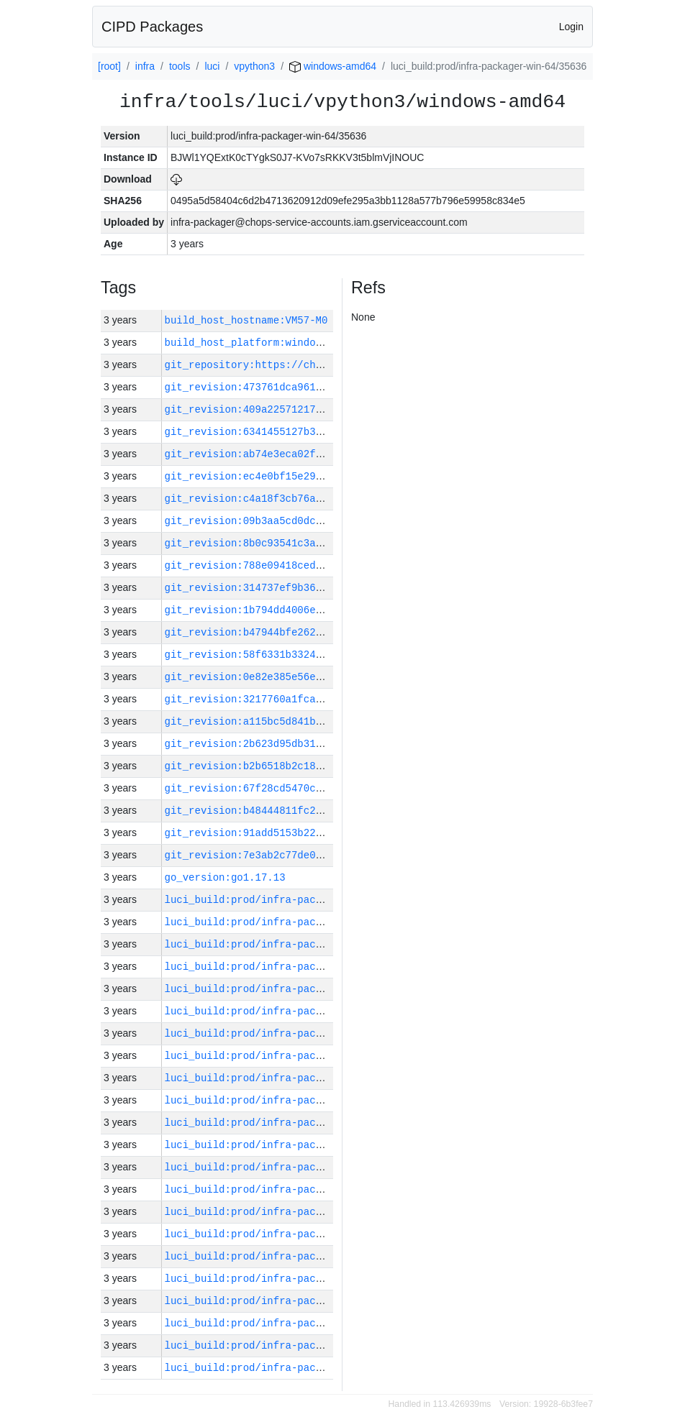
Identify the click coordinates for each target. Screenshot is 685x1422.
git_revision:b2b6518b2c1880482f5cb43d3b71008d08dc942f (325, 766)
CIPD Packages (152, 27)
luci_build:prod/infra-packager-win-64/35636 (295, 1234)
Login (571, 26)
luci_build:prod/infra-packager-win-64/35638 (295, 1189)
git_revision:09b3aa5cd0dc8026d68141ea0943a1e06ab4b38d (325, 521)
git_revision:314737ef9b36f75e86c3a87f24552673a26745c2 (325, 588)
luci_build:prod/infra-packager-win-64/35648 (295, 966)
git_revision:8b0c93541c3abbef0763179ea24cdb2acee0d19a (325, 543)
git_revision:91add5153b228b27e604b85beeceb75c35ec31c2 (325, 833)
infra (145, 66)
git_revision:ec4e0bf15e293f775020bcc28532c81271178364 (325, 476)
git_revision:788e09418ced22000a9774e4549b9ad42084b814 (325, 565)
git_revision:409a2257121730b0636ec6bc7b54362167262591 (325, 409)
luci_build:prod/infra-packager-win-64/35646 (295, 1011)
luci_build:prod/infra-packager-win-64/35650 (295, 922)
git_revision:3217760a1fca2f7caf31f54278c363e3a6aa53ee (325, 699)
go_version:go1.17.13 (225, 877)
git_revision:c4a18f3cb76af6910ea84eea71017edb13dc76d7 (325, 498)
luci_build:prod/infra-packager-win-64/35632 (295, 1323)
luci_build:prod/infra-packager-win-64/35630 (295, 1368)
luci (211, 66)
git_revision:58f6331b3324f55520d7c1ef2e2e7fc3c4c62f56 (325, 654)
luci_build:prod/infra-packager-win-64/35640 (295, 1145)
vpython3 (254, 66)
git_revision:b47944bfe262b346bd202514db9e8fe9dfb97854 (325, 632)
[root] (109, 66)
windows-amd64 (332, 66)
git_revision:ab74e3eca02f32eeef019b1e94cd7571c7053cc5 (325, 454)
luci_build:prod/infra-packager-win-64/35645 (295, 1033)
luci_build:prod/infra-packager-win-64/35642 (295, 1100)
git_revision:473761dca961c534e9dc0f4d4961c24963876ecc (325, 387)
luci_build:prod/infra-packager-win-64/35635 (295, 1256)
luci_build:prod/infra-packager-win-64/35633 (295, 1301)
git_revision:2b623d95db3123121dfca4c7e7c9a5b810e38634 (325, 744)
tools (180, 66)
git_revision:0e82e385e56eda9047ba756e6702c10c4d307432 (325, 677)
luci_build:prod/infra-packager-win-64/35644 (295, 1056)
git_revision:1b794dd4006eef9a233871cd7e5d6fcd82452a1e (325, 610)
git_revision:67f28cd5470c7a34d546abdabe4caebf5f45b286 (325, 788)
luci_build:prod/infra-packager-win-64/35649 (295, 944)
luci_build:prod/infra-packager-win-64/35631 (295, 1345)
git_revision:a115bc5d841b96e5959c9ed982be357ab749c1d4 (325, 721)
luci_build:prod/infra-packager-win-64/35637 (295, 1212)
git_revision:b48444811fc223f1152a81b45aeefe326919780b (325, 810)
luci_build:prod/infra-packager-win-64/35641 (295, 1122)
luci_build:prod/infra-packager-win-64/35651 (295, 900)
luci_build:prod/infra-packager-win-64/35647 (295, 989)
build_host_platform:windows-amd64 (264, 342)
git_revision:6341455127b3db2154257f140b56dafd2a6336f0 (325, 432)
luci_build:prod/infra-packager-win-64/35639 (295, 1167)
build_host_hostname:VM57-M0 (246, 320)
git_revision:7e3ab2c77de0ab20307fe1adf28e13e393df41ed (325, 855)
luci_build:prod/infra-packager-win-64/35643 (295, 1078)
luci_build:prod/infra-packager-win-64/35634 (295, 1278)
